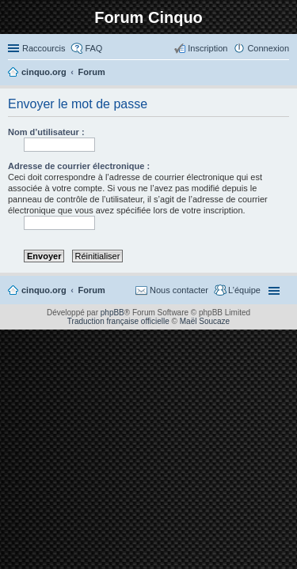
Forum (91, 290)
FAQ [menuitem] (93, 48)
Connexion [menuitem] (268, 48)
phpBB (112, 312)
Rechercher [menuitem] (282, 73)
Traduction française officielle (118, 321)
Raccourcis (43, 48)
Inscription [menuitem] (207, 48)
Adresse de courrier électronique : (79, 166)
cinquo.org (44, 290)
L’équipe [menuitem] (244, 290)
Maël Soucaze (205, 321)
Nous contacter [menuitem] (179, 290)
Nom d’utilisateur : (46, 132)
